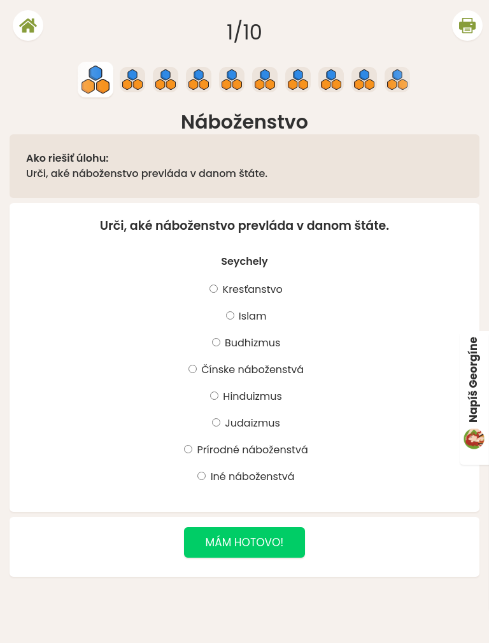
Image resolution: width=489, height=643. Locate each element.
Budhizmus (251, 343)
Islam (251, 316)
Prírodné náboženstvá (251, 449)
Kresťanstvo (251, 289)
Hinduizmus (251, 396)
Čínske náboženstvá (251, 369)
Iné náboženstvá (251, 476)
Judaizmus (251, 423)
